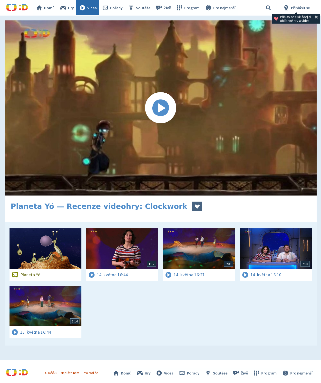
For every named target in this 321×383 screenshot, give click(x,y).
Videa (88, 7)
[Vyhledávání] (268, 8)
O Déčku (51, 373)
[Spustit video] (161, 108)
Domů (45, 7)
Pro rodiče (90, 373)
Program (188, 7)
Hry (67, 7)
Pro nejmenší (220, 7)
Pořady (112, 7)
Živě (163, 7)
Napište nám (70, 373)
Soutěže (139, 7)
